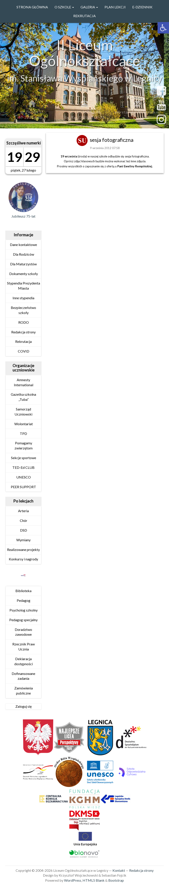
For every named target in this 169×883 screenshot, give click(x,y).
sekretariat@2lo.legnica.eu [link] (137, 113)
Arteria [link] (23, 511)
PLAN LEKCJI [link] (115, 7)
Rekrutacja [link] (84, 16)
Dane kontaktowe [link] (23, 244)
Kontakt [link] (118, 870)
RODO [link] (23, 322)
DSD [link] (23, 530)
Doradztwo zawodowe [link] (23, 632)
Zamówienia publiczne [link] (23, 690)
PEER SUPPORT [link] (23, 487)
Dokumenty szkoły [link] (23, 274)
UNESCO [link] (23, 477)
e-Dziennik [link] (142, 7)
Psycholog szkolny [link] (23, 610)
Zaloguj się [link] (23, 706)
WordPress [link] (72, 880)
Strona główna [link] (32, 7)
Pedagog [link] (23, 600)
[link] (163, 27)
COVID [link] (23, 351)
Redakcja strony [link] (23, 332)
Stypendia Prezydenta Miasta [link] (23, 285)
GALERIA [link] (89, 7)
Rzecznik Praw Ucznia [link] (23, 646)
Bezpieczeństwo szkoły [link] (23, 310)
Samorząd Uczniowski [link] (23, 411)
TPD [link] (23, 433)
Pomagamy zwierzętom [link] (24, 445)
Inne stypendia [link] (23, 298)
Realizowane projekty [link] (23, 549)
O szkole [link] (64, 7)
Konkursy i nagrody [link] (23, 559)
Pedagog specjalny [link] (23, 620)
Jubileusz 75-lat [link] (23, 216)
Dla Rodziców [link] (23, 254)
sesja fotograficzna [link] (111, 140)
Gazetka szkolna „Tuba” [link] (23, 396)
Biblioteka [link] (23, 591)
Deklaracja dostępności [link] (23, 661)
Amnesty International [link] (23, 382)
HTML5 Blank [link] (94, 880)
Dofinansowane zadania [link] (23, 676)
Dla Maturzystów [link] (23, 264)
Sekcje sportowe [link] (23, 458)
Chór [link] (23, 520)
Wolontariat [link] (23, 424)
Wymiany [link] (23, 540)
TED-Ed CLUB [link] (23, 467)
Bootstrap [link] (116, 880)
